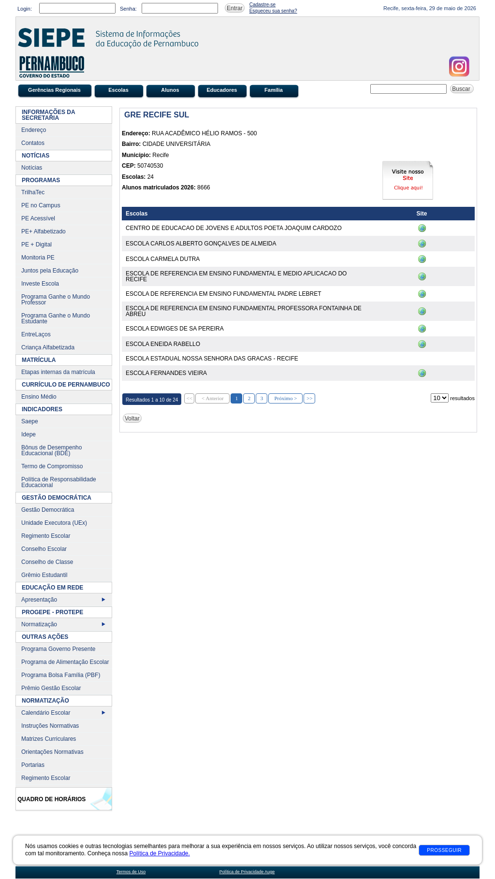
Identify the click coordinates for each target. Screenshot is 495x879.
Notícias (31, 167)
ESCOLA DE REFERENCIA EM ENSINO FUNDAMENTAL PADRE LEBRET (223, 293)
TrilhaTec (32, 192)
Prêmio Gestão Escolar (51, 688)
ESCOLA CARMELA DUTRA (163, 259)
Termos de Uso (131, 871)
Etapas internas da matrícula (58, 372)
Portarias (32, 765)
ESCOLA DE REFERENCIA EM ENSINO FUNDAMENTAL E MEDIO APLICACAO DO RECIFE (236, 276)
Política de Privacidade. (159, 853)
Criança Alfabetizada (47, 347)
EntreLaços (36, 334)
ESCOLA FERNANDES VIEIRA (166, 373)
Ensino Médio (39, 396)
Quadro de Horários (51, 799)
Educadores (222, 90)
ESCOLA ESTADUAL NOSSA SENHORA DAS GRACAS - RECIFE (212, 358)
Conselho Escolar (44, 549)
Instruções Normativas (50, 725)
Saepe (29, 421)
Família (273, 90)
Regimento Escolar (45, 536)
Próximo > (285, 398)
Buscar (462, 89)
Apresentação (39, 599)
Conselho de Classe (47, 562)
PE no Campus (40, 205)
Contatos (32, 143)
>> (309, 398)
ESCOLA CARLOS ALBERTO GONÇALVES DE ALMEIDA (201, 243)
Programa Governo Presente (58, 649)
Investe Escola (40, 283)
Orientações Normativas (52, 752)
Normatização (39, 624)
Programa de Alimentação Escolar (65, 662)
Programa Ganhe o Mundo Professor (55, 299)
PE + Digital (36, 244)
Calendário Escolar (45, 712)
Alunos (170, 90)
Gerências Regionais (54, 90)
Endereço (33, 130)
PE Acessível (38, 218)
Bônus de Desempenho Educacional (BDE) (51, 450)
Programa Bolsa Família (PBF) (60, 675)
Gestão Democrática (47, 509)
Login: (24, 9)
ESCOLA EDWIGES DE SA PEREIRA (175, 328)
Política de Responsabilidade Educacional (58, 482)
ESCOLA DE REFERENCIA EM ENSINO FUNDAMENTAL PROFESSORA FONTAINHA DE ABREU (244, 311)
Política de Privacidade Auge (247, 871)
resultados (462, 398)
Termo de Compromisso (52, 466)
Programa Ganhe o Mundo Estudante (55, 318)
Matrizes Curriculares (48, 738)
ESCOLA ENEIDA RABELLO (163, 344)
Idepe (28, 434)
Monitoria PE (38, 257)
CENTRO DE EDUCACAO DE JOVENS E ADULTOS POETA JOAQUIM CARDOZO (234, 228)
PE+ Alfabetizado (43, 231)
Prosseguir (444, 850)
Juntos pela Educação (49, 270)
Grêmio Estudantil (44, 575)
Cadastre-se (262, 4)
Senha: (128, 9)
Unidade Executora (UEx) (54, 522)
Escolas (118, 90)
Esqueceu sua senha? (273, 11)
